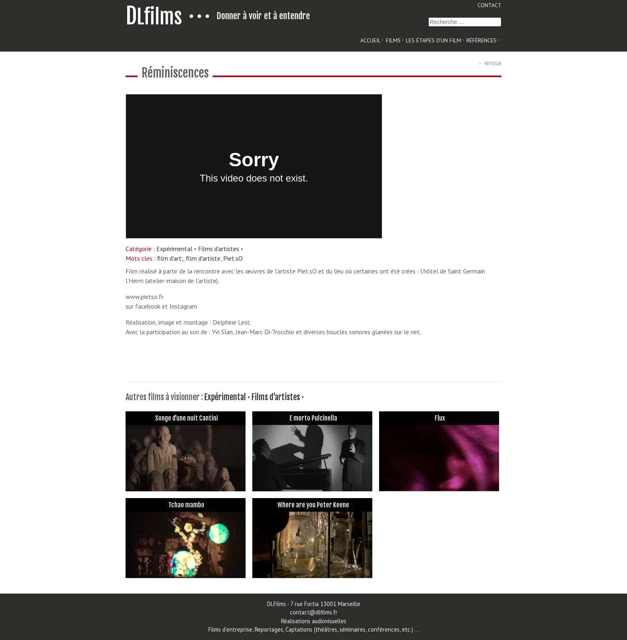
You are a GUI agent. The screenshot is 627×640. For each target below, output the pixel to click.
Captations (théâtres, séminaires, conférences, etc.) (348, 629)
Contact (489, 5)
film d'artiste (203, 258)
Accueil (370, 40)
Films (393, 40)
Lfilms (154, 16)
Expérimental (174, 249)
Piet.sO (233, 258)
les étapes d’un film (433, 40)
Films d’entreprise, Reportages (245, 629)
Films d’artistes (218, 249)
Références (481, 40)
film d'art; (170, 258)
